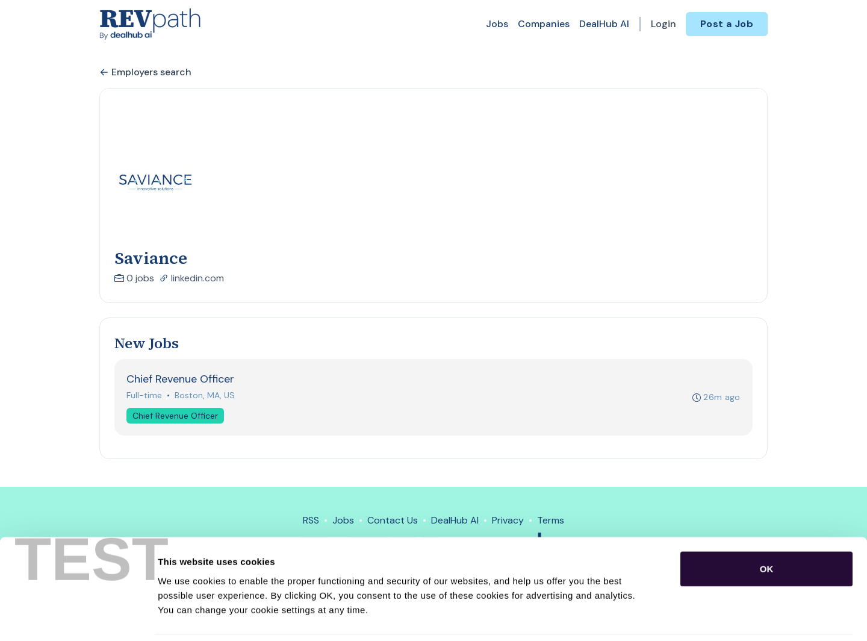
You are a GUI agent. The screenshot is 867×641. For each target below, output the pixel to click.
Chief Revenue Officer (176, 416)
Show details (632, 617)
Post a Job (726, 23)
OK (767, 527)
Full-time (145, 395)
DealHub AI (604, 23)
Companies (544, 23)
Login (663, 23)
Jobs (497, 23)
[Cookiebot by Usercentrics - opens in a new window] (78, 617)
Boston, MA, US (205, 395)
